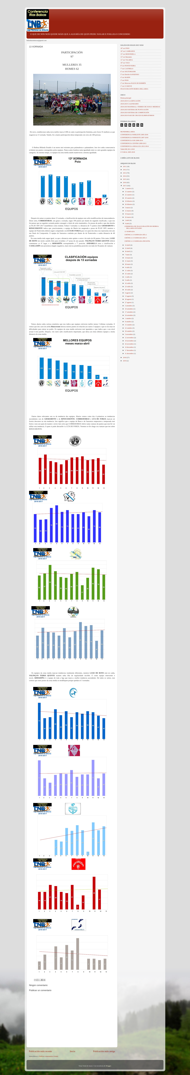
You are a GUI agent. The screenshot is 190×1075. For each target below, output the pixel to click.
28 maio (128, 264)
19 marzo (128, 214)
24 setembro (129, 315)
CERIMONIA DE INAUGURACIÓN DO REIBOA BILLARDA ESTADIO (142, 227)
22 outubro (128, 328)
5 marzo (128, 207)
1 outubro (128, 318)
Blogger (108, 1066)
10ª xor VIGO (125, 63)
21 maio (128, 261)
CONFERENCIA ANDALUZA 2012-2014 (134, 146)
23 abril (127, 248)
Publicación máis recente (40, 1051)
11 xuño (128, 270)
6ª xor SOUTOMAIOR (128, 71)
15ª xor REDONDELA (127, 54)
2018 (125, 357)
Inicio (72, 1051)
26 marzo (128, 217)
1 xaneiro (128, 188)
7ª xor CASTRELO (126, 68)
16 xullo (128, 283)
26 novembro (129, 344)
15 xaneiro (128, 191)
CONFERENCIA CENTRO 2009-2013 (133, 143)
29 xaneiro (128, 198)
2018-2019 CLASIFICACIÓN (130, 101)
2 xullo (127, 277)
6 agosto (128, 293)
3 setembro (129, 306)
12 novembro (129, 337)
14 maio (128, 258)
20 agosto (128, 299)
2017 (125, 186)
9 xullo (127, 280)
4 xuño (127, 267)
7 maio (127, 255)
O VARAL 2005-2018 (127, 152)
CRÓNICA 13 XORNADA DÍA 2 (136, 235)
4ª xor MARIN (125, 77)
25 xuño (128, 274)
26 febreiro (129, 204)
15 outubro (128, 325)
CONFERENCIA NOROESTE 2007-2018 (134, 137)
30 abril (127, 251)
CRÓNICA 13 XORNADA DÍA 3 (136, 238)
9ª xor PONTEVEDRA (128, 66)
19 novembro (129, 341)
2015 (125, 179)
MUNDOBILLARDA (127, 132)
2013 (125, 173)
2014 (125, 176)
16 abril (127, 245)
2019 (125, 361)
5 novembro (129, 334)
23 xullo (128, 286)
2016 (125, 182)
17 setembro (129, 312)
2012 (125, 170)
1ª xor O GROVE (126, 86)
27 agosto (128, 302)
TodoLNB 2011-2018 (127, 149)
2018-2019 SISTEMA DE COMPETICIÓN (134, 112)
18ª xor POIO (124, 48)
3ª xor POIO (124, 80)
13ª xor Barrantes (126, 57)
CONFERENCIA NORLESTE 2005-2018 (134, 134)
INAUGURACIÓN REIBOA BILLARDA (134, 89)
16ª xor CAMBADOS (127, 51)
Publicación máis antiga (104, 1051)
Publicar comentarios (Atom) (48, 1056)
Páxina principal (125, 98)
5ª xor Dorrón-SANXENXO (129, 74)
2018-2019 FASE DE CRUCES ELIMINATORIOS (137, 115)
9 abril (127, 223)
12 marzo (128, 211)
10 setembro (129, 309)
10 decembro (129, 347)
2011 (125, 166)
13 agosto (128, 296)
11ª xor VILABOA (126, 60)
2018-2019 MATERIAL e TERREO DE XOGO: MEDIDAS (140, 107)
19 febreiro (129, 201)
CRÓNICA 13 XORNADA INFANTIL (137, 241)
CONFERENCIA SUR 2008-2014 (131, 140)
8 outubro (128, 321)
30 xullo (128, 290)
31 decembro (129, 353)
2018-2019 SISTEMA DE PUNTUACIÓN (134, 109)
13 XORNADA (130, 231)
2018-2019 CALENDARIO (129, 104)
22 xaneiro (128, 195)
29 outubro (128, 331)
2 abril (127, 220)
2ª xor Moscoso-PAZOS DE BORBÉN (133, 83)
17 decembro (129, 350)
